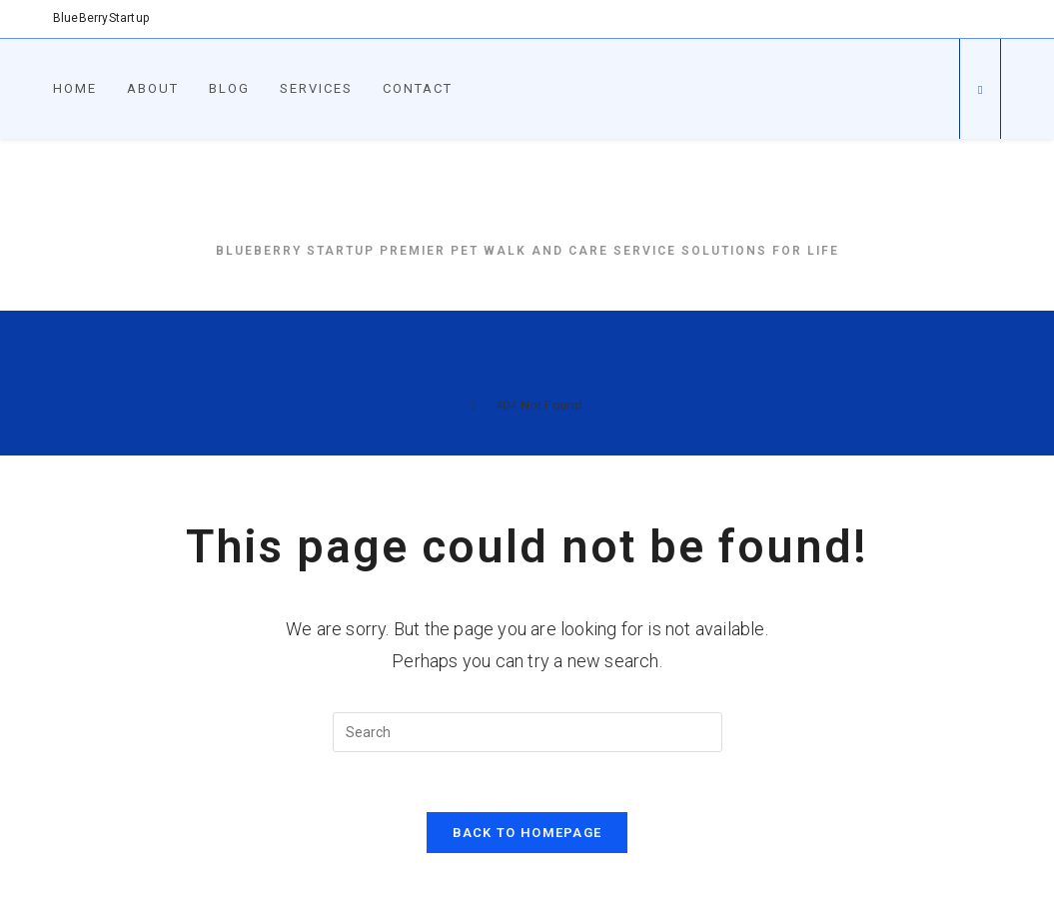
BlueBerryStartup (527, 204)
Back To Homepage (527, 832)
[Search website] (980, 91)
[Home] (474, 405)
